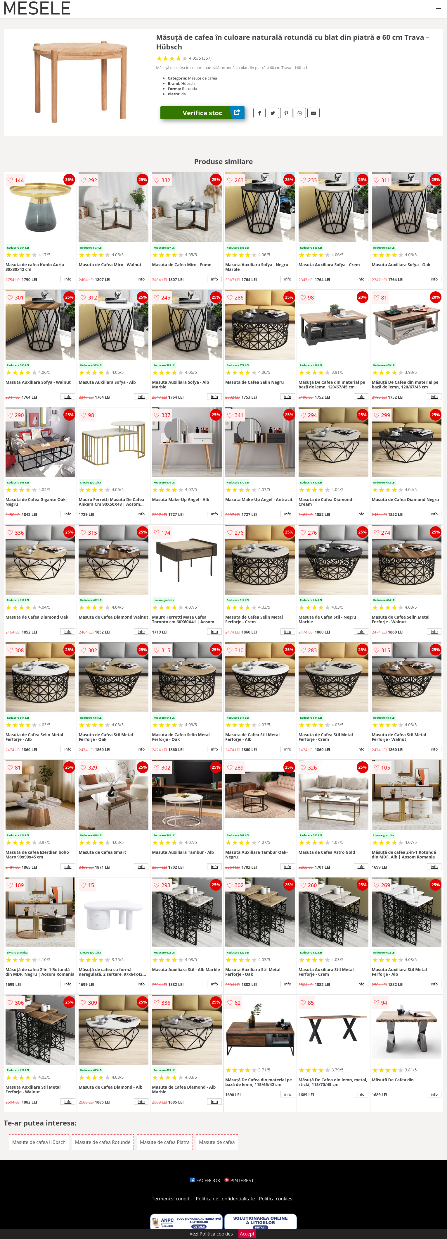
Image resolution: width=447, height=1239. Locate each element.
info (67, 279)
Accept (247, 1234)
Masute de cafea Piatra (165, 1142)
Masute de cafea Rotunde (103, 1142)
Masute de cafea (217, 1142)
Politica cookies (275, 1198)
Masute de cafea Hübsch (39, 1142)
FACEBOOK (205, 1180)
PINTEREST (239, 1180)
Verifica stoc (214, 112)
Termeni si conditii (172, 1198)
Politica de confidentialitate (225, 1198)
